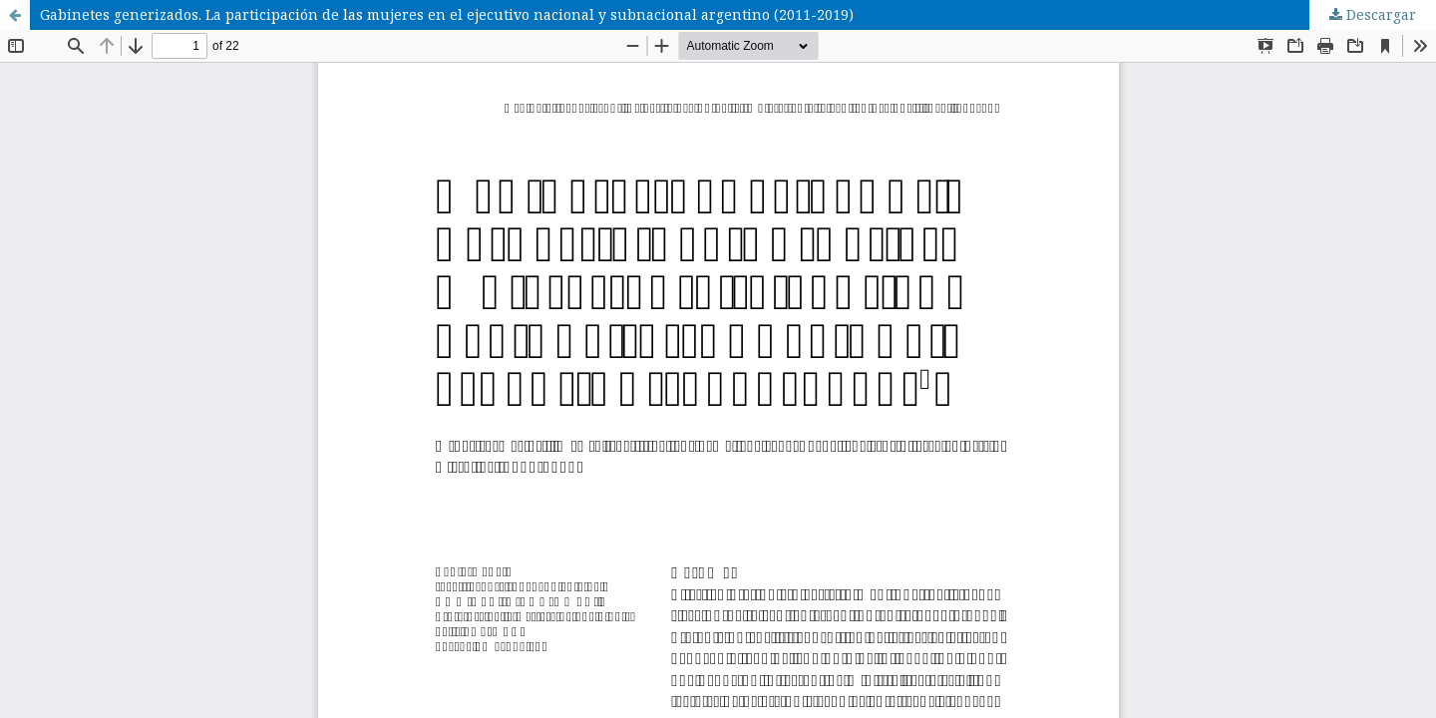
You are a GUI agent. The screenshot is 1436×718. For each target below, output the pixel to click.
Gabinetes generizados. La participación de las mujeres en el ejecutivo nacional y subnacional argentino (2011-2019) (447, 14)
